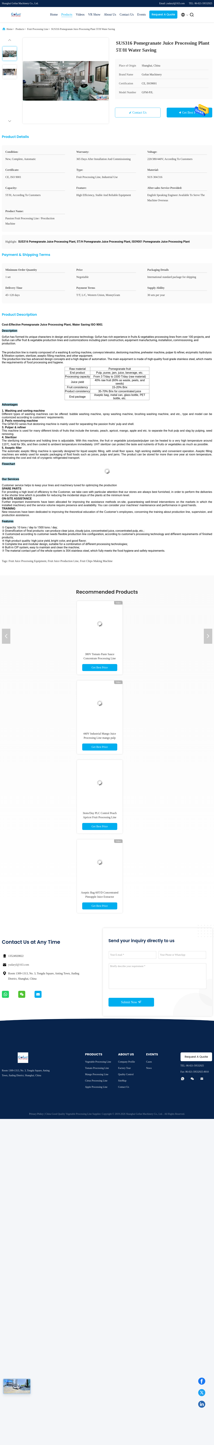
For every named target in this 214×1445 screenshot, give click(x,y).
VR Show (94, 14)
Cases (149, 1061)
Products (66, 14)
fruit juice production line (63, 561)
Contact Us (127, 14)
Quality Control (126, 1074)
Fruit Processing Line (37, 29)
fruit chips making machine (96, 561)
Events (141, 14)
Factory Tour (124, 1068)
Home (54, 14)
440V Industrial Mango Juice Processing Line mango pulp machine (99, 738)
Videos (80, 14)
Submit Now (131, 1002)
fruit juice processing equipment (27, 561)
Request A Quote (163, 14)
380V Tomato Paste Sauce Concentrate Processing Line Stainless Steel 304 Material (100, 658)
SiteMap (122, 1080)
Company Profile (126, 1061)
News (149, 1068)
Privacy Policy (36, 1114)
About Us (110, 14)
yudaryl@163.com (18, 964)
